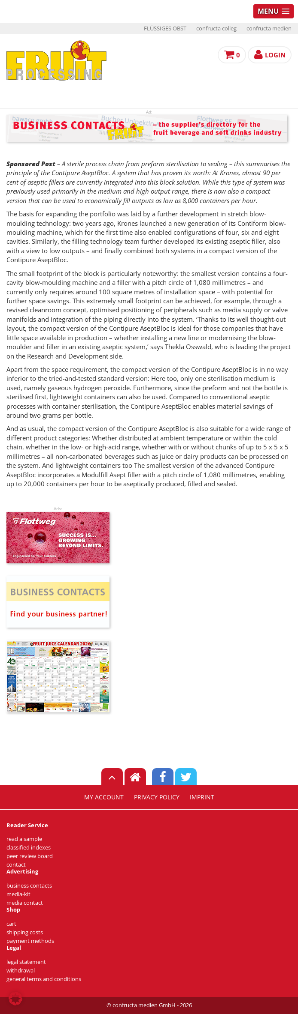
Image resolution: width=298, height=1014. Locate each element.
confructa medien (269, 28)
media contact (24, 902)
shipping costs (24, 932)
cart (11, 923)
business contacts (29, 885)
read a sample (24, 839)
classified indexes (28, 847)
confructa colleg (216, 28)
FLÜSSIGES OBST (165, 28)
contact (16, 864)
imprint (202, 797)
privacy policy (156, 797)
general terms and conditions (43, 979)
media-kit (18, 894)
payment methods (30, 941)
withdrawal (20, 970)
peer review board (29, 856)
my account (104, 797)
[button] (15, 998)
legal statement (26, 962)
